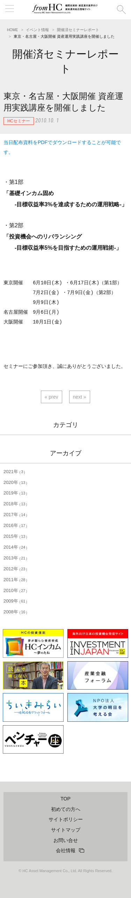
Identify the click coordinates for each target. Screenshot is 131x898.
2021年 (14, 471)
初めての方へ (65, 809)
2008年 (15, 611)
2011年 (15, 579)
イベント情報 (37, 30)
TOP (65, 798)
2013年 (15, 558)
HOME (12, 30)
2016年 (15, 525)
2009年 (15, 601)
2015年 (15, 536)
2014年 (15, 547)
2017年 (15, 514)
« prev (51, 397)
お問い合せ (65, 840)
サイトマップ (65, 830)
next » (79, 397)
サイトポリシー (66, 819)
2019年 (15, 493)
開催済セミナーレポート (78, 30)
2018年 (15, 503)
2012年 (15, 568)
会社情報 (65, 850)
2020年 (15, 482)
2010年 (15, 590)
